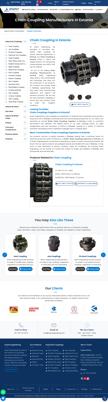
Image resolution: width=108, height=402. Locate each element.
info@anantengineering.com (54, 333)
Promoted (59, 396)
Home (50, 3)
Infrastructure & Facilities (68, 3)
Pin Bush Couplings (13, 52)
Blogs (90, 3)
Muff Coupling (12, 73)
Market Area (97, 389)
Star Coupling (11, 93)
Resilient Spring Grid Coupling (15, 64)
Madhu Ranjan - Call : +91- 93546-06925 (80, 396)
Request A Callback (86, 183)
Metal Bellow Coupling (14, 87)
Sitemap (84, 389)
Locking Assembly (13, 90)
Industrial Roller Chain (67, 9)
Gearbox (99, 9)
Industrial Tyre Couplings (15, 55)
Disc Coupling (11, 81)
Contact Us (97, 3)
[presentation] (4, 254)
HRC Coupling (12, 99)
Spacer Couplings (13, 78)
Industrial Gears (43, 9)
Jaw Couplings (12, 49)
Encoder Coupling (13, 75)
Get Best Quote (80, 104)
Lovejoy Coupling (13, 96)
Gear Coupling (12, 46)
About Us (56, 3)
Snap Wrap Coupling (14, 102)
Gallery (83, 3)
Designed (51, 396)
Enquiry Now (26, 269)
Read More (13, 269)
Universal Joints (12, 84)
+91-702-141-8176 (26, 3)
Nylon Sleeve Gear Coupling (15, 61)
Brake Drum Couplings (14, 70)
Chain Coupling (12, 58)
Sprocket (54, 9)
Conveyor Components (10, 128)
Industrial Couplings (29, 9)
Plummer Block (89, 9)
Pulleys (79, 9)
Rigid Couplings (12, 67)
